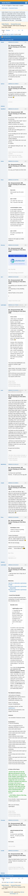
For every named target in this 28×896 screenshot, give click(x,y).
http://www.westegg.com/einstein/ (15, 272)
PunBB (11, 892)
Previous (8, 30)
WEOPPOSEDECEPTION (4, 464)
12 (22, 30)
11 (19, 30)
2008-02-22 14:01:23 (13, 109)
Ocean (2, 179)
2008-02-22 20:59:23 (13, 850)
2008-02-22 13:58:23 (13, 83)
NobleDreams (11, 708)
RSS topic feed (6, 37)
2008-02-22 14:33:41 (13, 161)
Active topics (5, 8)
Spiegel (2, 42)
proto (2, 390)
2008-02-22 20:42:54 (13, 820)
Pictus (2, 517)
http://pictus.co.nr (12, 558)
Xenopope (3, 820)
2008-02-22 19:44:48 (13, 517)
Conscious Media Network (14, 384)
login (7, 34)
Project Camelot (12, 382)
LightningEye (3, 564)
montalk (2, 850)
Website (3, 106)
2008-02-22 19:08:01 (13, 483)
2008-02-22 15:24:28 (13, 245)
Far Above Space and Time (14, 386)
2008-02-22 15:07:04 (13, 179)
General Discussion (16, 24)
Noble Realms (6, 3)
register (12, 34)
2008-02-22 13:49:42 (13, 42)
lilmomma (3, 245)
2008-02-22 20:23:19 (13, 564)
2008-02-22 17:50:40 (13, 305)
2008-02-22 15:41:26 (13, 276)
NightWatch (3, 108)
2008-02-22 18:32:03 (13, 390)
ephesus (2, 83)
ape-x (2, 276)
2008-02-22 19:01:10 (13, 464)
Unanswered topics (13, 8)
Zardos (2, 161)
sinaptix (2, 482)
